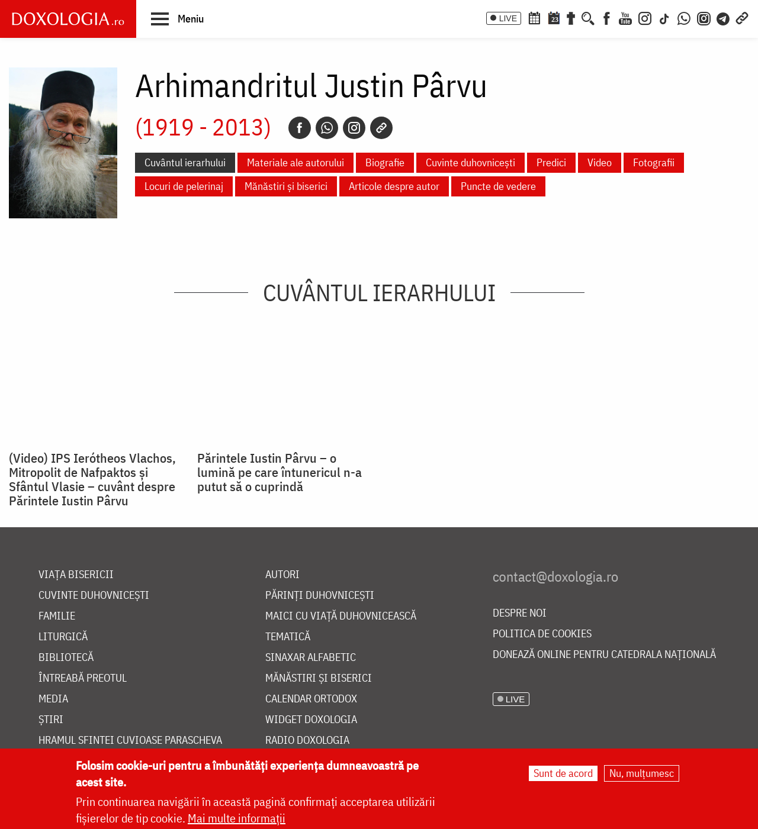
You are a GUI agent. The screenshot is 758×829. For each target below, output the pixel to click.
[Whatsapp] (327, 128)
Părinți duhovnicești (319, 595)
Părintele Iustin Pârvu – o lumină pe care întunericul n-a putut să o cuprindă (279, 472)
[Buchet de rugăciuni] (571, 17)
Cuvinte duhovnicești (470, 162)
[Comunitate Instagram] (703, 17)
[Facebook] (606, 17)
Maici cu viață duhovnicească (340, 616)
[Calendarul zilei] (553, 17)
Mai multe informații (236, 818)
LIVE (508, 18)
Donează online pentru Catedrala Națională (604, 655)
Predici (551, 162)
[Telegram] (723, 17)
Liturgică (63, 637)
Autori (282, 575)
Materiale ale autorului (295, 162)
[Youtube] (625, 17)
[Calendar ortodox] (534, 17)
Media (53, 699)
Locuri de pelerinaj (183, 186)
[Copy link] (381, 128)
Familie (56, 616)
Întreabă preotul (82, 678)
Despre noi (520, 613)
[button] (177, 18)
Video (599, 162)
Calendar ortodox (311, 699)
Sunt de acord (563, 773)
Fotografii (654, 162)
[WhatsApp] (684, 17)
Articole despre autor (394, 186)
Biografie (384, 162)
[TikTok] (664, 17)
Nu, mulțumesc (641, 773)
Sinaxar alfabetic (310, 657)
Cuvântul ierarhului (185, 162)
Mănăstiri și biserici (286, 186)
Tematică (287, 637)
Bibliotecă (66, 657)
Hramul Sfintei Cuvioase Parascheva (130, 740)
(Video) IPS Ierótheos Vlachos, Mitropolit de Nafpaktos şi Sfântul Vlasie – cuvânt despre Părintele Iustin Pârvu (92, 479)
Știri (50, 720)
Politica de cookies (542, 634)
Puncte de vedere (498, 186)
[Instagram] (645, 17)
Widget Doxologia (311, 720)
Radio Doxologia (307, 740)
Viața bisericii (76, 575)
